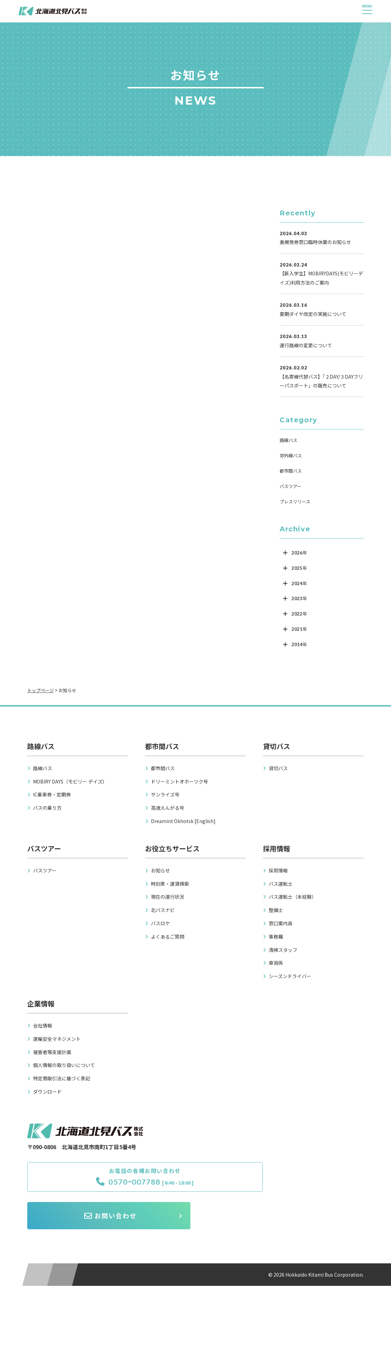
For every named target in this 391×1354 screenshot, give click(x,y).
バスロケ (160, 923)
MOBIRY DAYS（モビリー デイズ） (70, 781)
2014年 (299, 644)
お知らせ (160, 870)
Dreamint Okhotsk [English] (183, 821)
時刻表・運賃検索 (170, 883)
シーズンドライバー (290, 976)
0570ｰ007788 (92, 1185)
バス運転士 (281, 883)
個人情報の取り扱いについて (64, 1065)
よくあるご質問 (167, 936)
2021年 (299, 629)
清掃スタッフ (283, 949)
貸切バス (278, 768)
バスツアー (290, 486)
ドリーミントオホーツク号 (179, 781)
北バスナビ (163, 910)
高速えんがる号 (167, 807)
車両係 (276, 962)
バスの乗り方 (47, 807)
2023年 (299, 598)
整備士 (276, 910)
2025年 (299, 568)
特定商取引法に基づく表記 (61, 1078)
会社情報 (42, 1025)
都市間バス (291, 471)
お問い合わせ (284, 1180)
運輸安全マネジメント (57, 1038)
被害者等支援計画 (52, 1052)
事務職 (276, 936)
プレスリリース (295, 501)
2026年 (299, 553)
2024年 (299, 583)
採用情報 (278, 870)
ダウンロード (47, 1091)
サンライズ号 (165, 794)
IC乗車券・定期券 (52, 794)
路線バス (288, 440)
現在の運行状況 (167, 896)
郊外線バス (291, 455)
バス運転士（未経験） (292, 896)
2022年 (299, 614)
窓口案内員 (281, 923)
